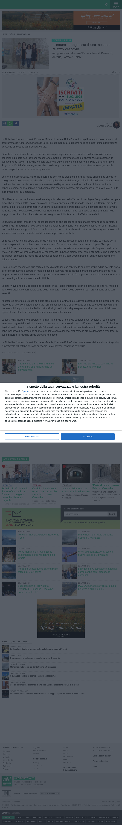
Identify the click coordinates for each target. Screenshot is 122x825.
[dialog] (61, 413)
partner (26, 391)
